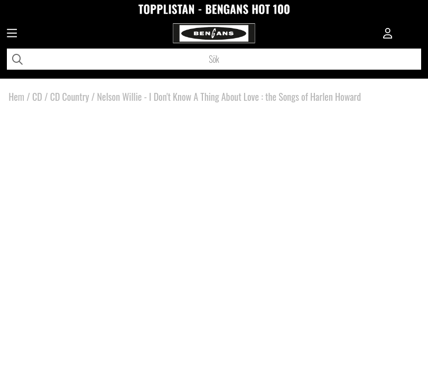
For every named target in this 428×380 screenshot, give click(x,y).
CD (37, 96)
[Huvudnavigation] (12, 34)
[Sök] (214, 59)
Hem (16, 96)
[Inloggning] (388, 34)
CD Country (69, 96)
